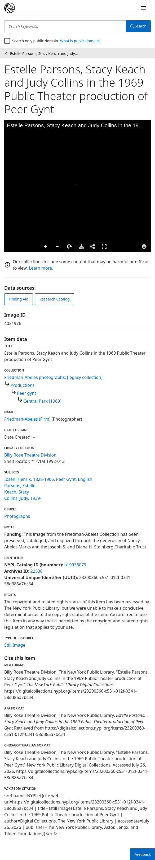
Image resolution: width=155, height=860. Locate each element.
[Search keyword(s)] (65, 26)
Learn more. (41, 268)
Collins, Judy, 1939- (22, 498)
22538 (36, 571)
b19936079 (75, 565)
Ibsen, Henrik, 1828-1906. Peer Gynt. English (48, 479)
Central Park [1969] (42, 401)
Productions (22, 385)
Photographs (17, 516)
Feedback (142, 854)
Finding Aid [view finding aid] (18, 299)
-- (34, 437)
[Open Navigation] (143, 8)
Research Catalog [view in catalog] (54, 299)
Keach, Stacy (16, 492)
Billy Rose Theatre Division (30, 455)
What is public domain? (80, 40)
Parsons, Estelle (19, 485)
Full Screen (104, 246)
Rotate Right (69, 247)
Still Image (14, 645)
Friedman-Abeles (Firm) (27, 419)
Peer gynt (26, 393)
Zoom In (46, 247)
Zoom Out (57, 247)
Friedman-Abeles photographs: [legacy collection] (53, 377)
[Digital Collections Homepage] (9, 8)
